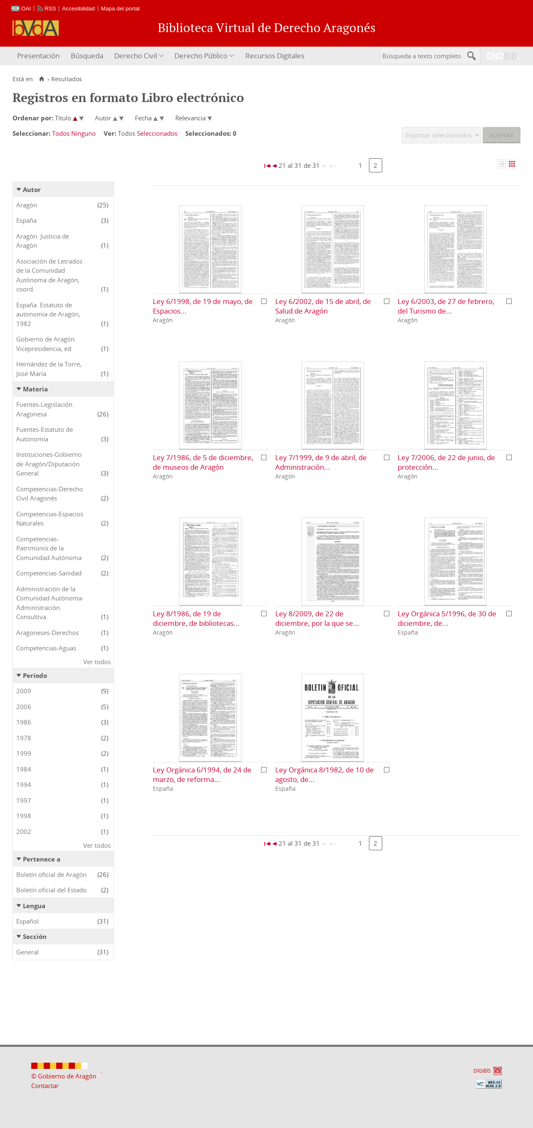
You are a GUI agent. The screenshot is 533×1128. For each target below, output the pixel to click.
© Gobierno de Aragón (63, 1076)
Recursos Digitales (274, 55)
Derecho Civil (135, 55)
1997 (23, 800)
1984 (23, 769)
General (27, 952)
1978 (23, 738)
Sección (35, 936)
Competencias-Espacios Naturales (49, 519)
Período (35, 675)
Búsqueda (87, 55)
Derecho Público (200, 55)
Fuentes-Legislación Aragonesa (44, 409)
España (26, 220)
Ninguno (83, 133)
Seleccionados (157, 133)
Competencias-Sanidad (49, 573)
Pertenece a (41, 859)
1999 (23, 753)
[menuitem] (39, 56)
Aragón (26, 205)
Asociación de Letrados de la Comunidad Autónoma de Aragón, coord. (49, 275)
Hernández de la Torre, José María (49, 369)
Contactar (45, 1085)
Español (27, 921)
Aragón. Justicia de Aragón (42, 241)
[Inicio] (41, 79)
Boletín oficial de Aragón (51, 874)
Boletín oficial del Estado (51, 890)
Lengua (34, 905)
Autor (32, 189)
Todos (61, 133)
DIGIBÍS (482, 1070)
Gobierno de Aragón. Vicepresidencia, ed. (46, 344)
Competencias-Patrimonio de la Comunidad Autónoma (49, 548)
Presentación (38, 55)
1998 (23, 816)
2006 (23, 706)
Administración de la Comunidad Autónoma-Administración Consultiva (50, 603)
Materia (35, 389)
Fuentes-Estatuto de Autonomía (44, 434)
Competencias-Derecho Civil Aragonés (49, 494)
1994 (23, 784)
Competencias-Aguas (46, 648)
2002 (23, 831)
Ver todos (97, 661)
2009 (23, 691)
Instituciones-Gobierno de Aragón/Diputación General (49, 463)
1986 (23, 722)
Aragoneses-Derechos (47, 632)
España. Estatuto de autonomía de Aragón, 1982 (48, 314)
